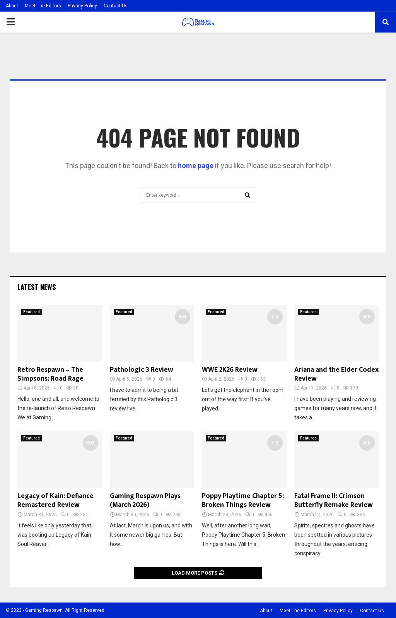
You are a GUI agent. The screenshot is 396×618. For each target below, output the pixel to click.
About (12, 6)
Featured (31, 312)
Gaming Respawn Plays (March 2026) (145, 500)
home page (195, 165)
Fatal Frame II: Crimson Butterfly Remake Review (333, 500)
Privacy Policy (82, 6)
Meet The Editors (43, 6)
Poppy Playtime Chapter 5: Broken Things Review (243, 500)
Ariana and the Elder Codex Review (336, 374)
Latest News (36, 287)
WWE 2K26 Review (230, 370)
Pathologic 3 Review (141, 370)
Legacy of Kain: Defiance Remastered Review (55, 500)
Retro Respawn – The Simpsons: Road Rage (50, 374)
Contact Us (116, 6)
